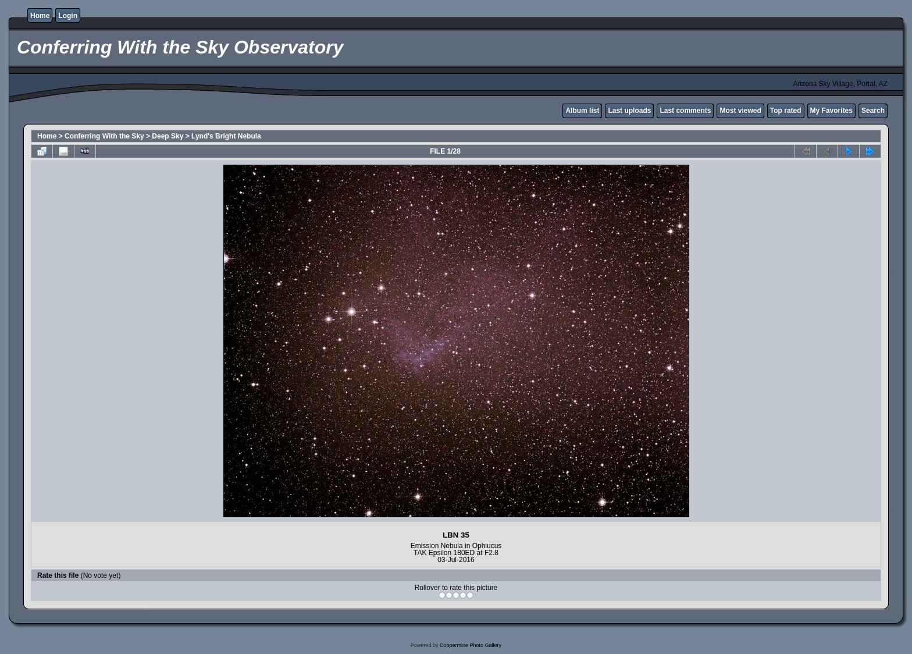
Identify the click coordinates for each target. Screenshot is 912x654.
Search (873, 110)
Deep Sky (167, 136)
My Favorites (831, 110)
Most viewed (740, 110)
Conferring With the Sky (104, 136)
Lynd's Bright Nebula (226, 136)
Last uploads (629, 110)
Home (39, 16)
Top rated (785, 110)
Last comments (685, 110)
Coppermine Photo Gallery (470, 645)
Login (67, 16)
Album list (582, 110)
